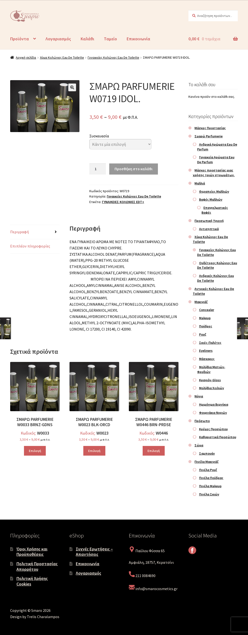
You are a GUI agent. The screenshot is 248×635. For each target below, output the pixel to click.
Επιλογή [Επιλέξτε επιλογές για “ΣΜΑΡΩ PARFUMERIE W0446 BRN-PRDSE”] (153, 451)
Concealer (206, 310)
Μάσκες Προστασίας (210, 128)
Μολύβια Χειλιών (211, 388)
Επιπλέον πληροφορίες (30, 246)
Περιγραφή (19, 231)
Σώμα (198, 445)
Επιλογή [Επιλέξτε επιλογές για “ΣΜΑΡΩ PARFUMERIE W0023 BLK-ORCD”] (94, 451)
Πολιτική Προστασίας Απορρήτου (37, 566)
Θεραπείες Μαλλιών (214, 191)
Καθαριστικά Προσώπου (217, 437)
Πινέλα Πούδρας (211, 478)
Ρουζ (202, 334)
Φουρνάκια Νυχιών (213, 412)
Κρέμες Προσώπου (213, 429)
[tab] (35, 232)
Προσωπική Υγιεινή (209, 221)
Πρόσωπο (202, 421)
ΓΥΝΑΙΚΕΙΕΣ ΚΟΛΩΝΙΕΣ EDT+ (123, 202)
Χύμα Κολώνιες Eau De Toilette (62, 57)
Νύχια (198, 396)
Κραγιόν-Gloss (210, 380)
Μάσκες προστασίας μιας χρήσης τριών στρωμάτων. (214, 172)
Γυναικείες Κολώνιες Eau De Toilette (113, 57)
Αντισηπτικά (209, 229)
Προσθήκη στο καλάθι (133, 168)
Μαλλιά (199, 183)
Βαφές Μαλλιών (210, 199)
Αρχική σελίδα (26, 57)
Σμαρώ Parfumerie (208, 136)
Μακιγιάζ (201, 302)
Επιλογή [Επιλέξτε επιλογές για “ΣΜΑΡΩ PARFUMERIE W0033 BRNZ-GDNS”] (35, 451)
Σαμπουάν (207, 453)
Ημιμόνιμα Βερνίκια (213, 404)
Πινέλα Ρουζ (208, 470)
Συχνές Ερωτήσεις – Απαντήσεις (94, 551)
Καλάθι (87, 39)
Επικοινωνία (138, 39)
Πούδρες (205, 326)
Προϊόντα (19, 39)
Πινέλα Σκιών (209, 494)
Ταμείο (110, 39)
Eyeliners (206, 350)
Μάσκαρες (207, 359)
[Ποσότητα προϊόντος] (97, 169)
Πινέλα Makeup (210, 486)
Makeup (205, 318)
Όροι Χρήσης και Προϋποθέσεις (31, 551)
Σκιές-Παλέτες (210, 342)
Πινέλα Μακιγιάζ (206, 461)
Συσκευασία (99, 136)
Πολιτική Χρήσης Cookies (32, 581)
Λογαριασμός (58, 39)
